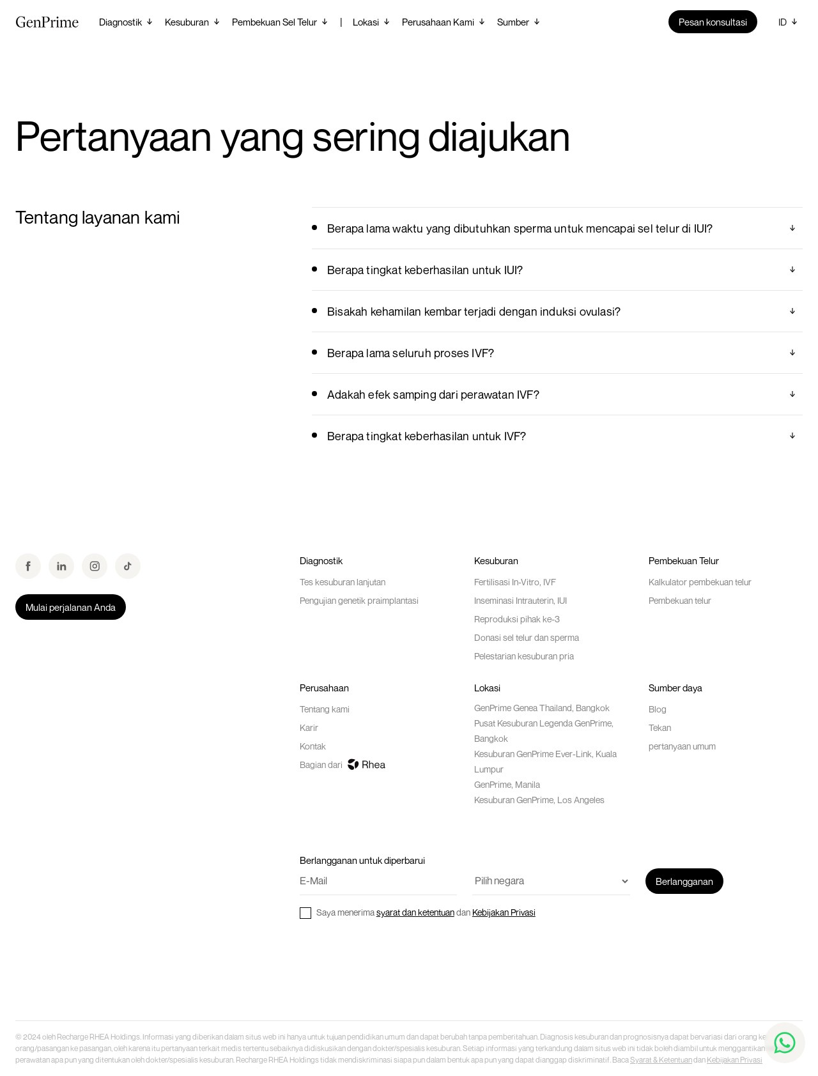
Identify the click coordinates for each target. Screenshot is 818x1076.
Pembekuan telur (680, 600)
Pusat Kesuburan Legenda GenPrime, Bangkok (544, 731)
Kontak (313, 746)
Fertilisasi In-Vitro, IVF (515, 581)
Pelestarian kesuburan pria (524, 655)
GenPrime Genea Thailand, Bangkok (542, 707)
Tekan (660, 727)
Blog (658, 708)
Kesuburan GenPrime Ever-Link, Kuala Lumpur (545, 761)
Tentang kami (325, 708)
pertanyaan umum (682, 746)
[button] (127, 21)
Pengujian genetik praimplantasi (359, 600)
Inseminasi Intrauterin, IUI (520, 600)
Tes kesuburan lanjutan (342, 581)
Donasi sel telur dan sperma (526, 637)
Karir (309, 727)
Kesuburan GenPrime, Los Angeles (539, 799)
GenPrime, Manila (507, 784)
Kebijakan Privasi (504, 912)
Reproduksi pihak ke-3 (517, 618)
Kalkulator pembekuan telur (700, 581)
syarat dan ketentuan (415, 912)
